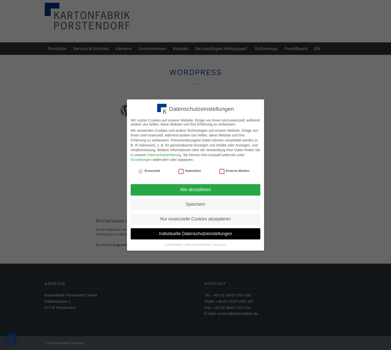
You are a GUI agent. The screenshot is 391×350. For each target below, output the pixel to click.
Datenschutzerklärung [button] (198, 242)
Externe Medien (234, 169)
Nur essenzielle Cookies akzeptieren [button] (195, 217)
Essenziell (149, 169)
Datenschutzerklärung (164, 153)
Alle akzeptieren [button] (195, 188)
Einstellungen (141, 158)
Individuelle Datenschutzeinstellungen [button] (195, 231)
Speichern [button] (195, 202)
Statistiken (190, 169)
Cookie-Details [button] (173, 242)
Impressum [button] (219, 242)
